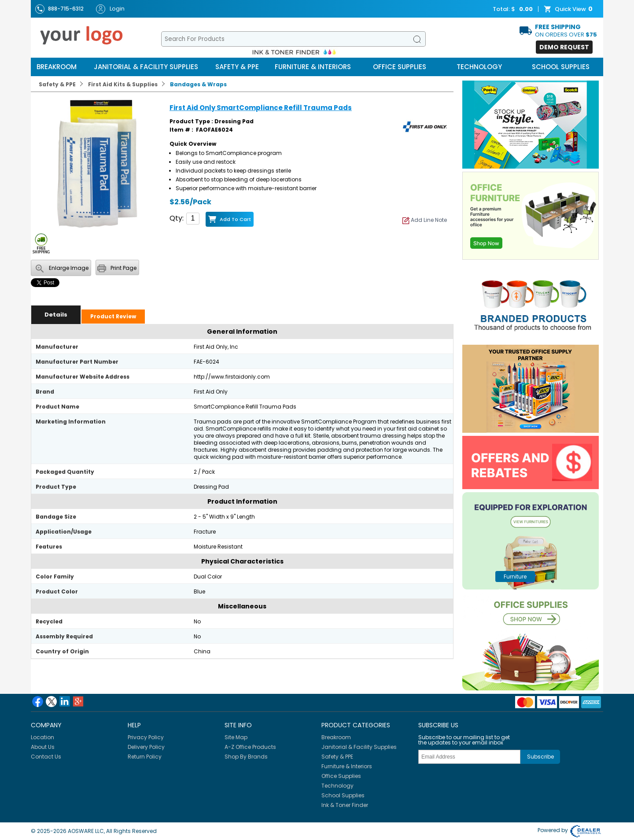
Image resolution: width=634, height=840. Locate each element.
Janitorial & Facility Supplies (146, 66)
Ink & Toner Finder (344, 805)
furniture (515, 576)
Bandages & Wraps (198, 84)
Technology (479, 66)
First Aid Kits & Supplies (123, 84)
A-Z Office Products (250, 747)
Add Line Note (424, 220)
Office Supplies (399, 66)
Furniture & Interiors (313, 66)
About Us (43, 747)
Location (42, 737)
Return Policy (145, 756)
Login (110, 9)
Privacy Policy (146, 737)
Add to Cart (235, 219)
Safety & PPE (237, 66)
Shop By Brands (246, 756)
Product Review (113, 316)
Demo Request (564, 47)
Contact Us (46, 756)
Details (55, 314)
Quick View (569, 9)
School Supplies (561, 66)
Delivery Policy (146, 747)
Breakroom (57, 66)
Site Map (236, 737)
